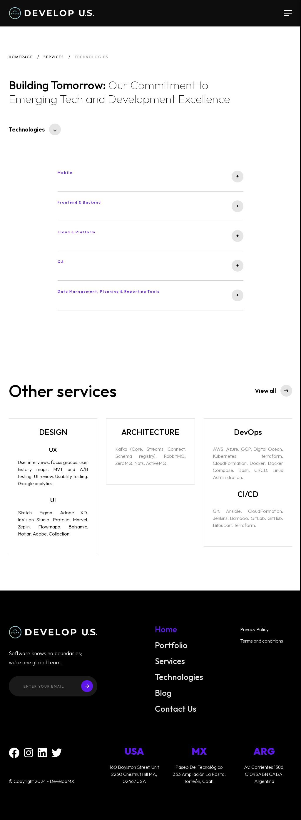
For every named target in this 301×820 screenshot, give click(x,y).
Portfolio (171, 648)
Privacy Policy (254, 632)
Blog (163, 695)
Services (54, 57)
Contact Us (175, 711)
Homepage (21, 57)
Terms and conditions (261, 644)
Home (166, 632)
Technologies (179, 679)
